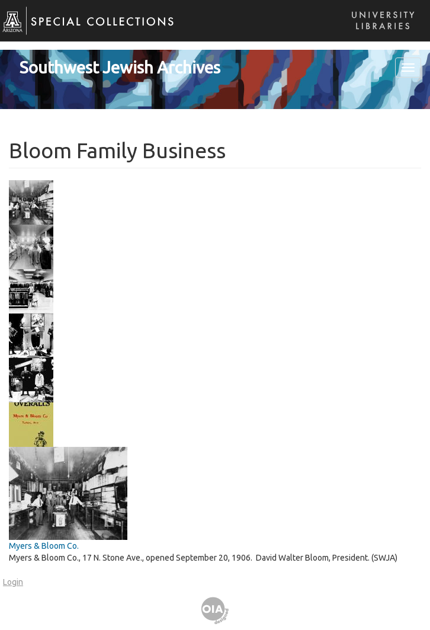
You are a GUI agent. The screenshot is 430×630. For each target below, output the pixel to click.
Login (13, 582)
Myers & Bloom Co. (44, 546)
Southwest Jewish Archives (120, 67)
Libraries (379, 32)
